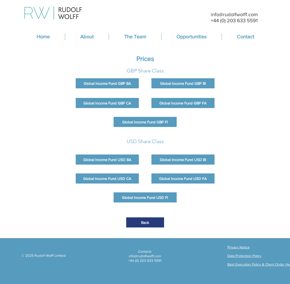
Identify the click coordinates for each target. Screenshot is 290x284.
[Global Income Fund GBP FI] (145, 122)
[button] (135, 36)
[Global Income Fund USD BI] (183, 159)
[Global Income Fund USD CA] (107, 178)
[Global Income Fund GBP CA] (107, 103)
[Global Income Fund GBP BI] (183, 83)
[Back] (145, 222)
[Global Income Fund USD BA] (107, 159)
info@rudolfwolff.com (234, 14)
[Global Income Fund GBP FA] (183, 103)
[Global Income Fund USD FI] (145, 197)
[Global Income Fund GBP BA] (107, 83)
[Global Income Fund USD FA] (183, 178)
